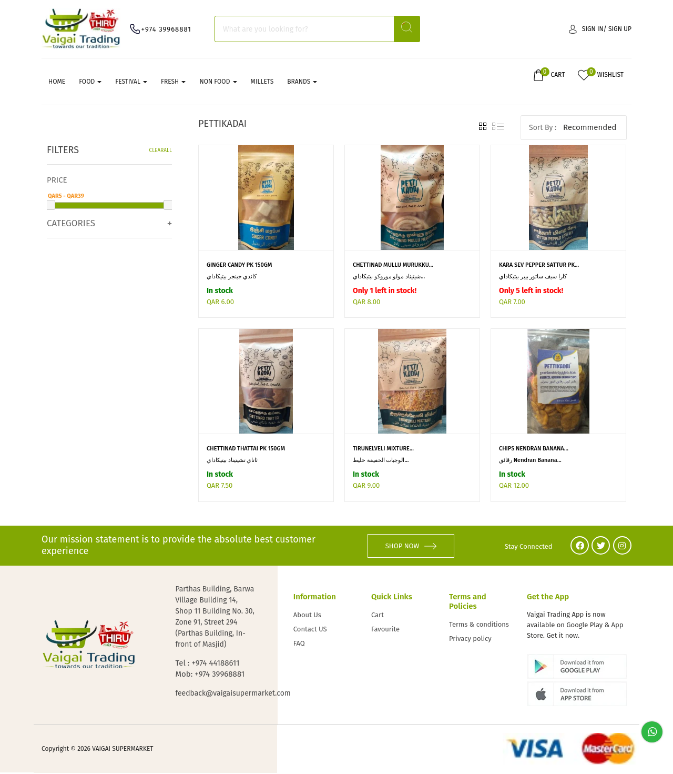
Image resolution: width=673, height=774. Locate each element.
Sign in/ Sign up (600, 29)
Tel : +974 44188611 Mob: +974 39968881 (209, 669)
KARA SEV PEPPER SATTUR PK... (539, 266)
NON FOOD (218, 82)
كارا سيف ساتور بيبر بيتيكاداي (533, 277)
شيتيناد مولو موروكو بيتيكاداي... (389, 277)
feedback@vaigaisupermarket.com (215, 694)
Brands (302, 82)
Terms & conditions (479, 625)
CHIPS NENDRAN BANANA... (533, 450)
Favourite (385, 630)
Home (56, 82)
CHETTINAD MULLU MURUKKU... (393, 266)
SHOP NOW (411, 546)
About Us (307, 616)
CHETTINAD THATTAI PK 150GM (246, 450)
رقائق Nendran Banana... (530, 461)
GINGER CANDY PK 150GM (239, 266)
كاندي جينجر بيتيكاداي (232, 277)
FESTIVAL (131, 82)
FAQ (299, 644)
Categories (71, 224)
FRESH (173, 82)
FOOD (90, 82)
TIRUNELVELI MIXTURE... (383, 450)
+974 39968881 (166, 29)
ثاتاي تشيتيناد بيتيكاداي (232, 461)
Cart (377, 616)
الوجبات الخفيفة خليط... (381, 461)
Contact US (310, 630)
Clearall (160, 152)
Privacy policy (470, 640)
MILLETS (262, 82)
